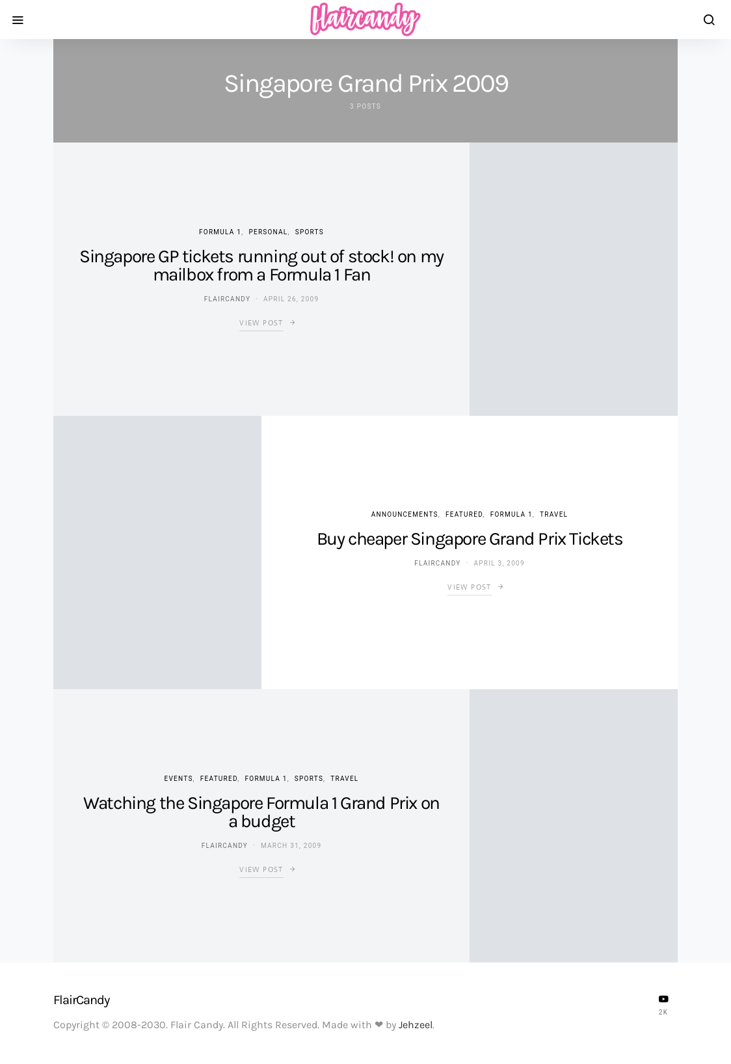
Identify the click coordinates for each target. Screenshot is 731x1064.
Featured (464, 514)
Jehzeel (415, 1024)
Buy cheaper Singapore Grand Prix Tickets (470, 538)
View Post (261, 322)
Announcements (404, 514)
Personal (267, 232)
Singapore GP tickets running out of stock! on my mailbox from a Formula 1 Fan (261, 265)
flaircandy (227, 299)
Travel (554, 514)
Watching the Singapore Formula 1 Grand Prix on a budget (261, 812)
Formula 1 (220, 232)
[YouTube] (663, 1005)
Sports (309, 232)
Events (179, 778)
